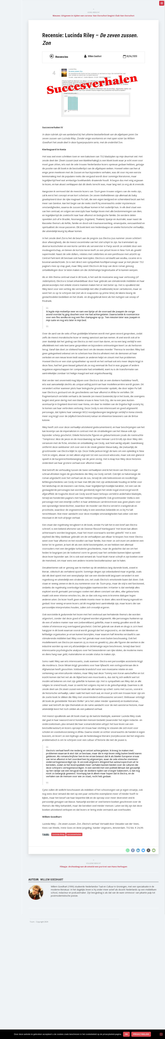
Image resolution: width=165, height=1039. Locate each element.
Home (13, 26)
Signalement (16, 108)
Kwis (12, 102)
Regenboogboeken (20, 96)
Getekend (15, 119)
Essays (14, 55)
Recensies (15, 38)
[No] (161, 1034)
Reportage (15, 61)
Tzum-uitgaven (17, 113)
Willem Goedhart (104, 56)
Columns (14, 44)
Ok (126, 1034)
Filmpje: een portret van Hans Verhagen (103, 978)
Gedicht (14, 67)
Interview (15, 50)
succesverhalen (92, 946)
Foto (12, 125)
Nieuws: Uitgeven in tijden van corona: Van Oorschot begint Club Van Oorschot (103, 15)
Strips (13, 90)
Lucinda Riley (76, 946)
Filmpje (14, 73)
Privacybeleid (141, 1034)
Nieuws (14, 32)
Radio (13, 79)
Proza (13, 84)
